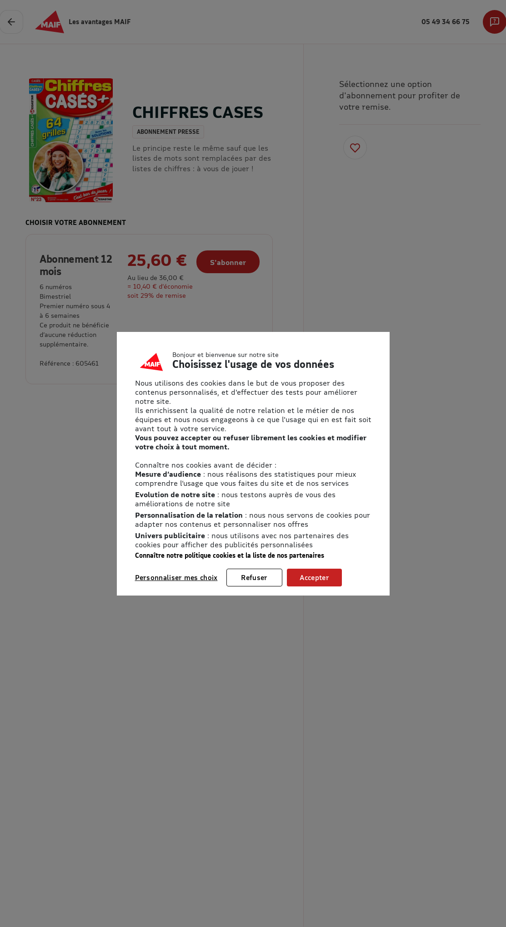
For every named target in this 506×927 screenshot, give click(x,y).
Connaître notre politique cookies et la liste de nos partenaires (229, 555)
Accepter (314, 577)
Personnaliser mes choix (176, 577)
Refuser (254, 577)
